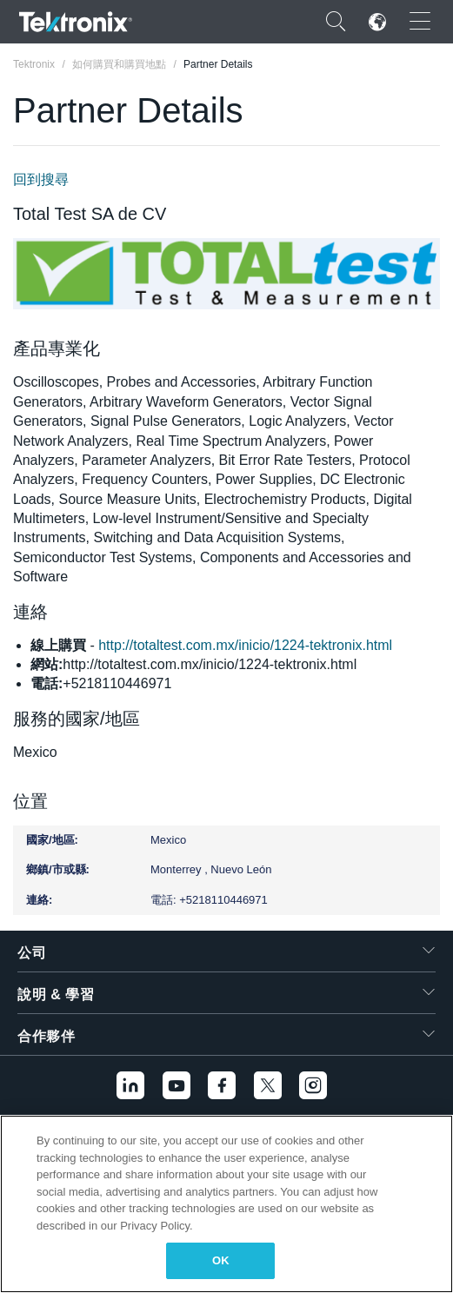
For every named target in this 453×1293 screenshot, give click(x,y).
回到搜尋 (41, 179)
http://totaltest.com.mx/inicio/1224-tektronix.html (245, 645)
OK (221, 1260)
